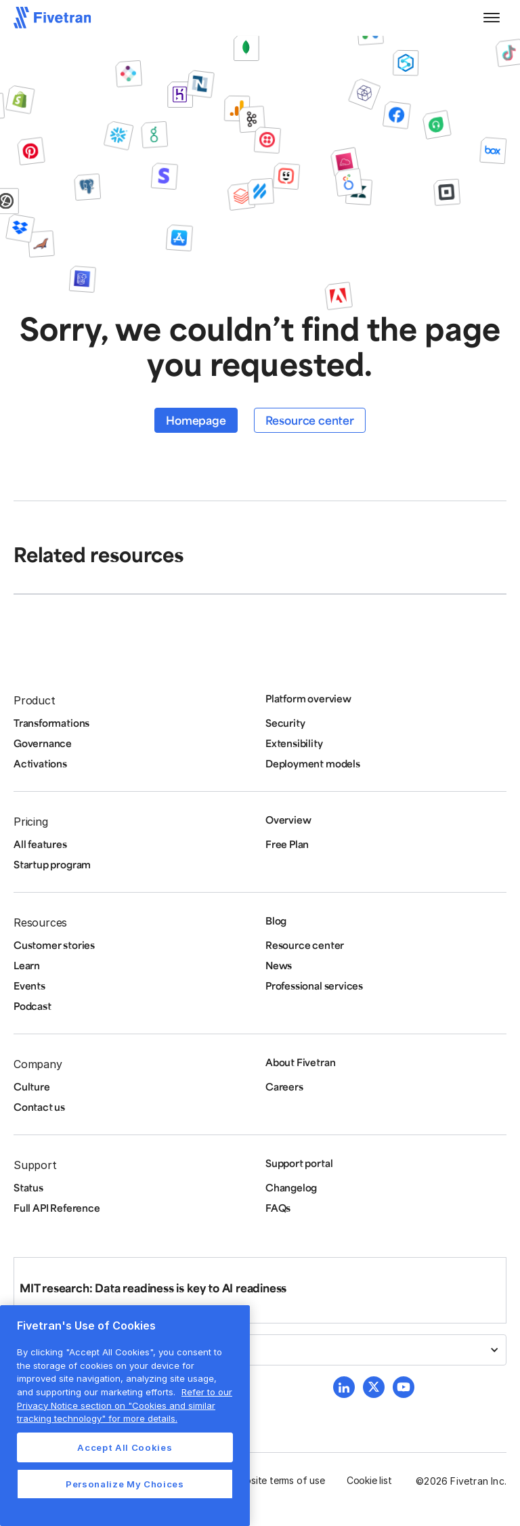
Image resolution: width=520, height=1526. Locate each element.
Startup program (52, 864)
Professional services (314, 985)
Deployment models (312, 763)
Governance (43, 743)
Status (28, 1187)
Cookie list (369, 1480)
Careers (284, 1086)
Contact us (39, 1107)
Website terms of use (278, 1480)
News (278, 965)
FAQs (277, 1208)
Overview (288, 819)
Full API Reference (57, 1208)
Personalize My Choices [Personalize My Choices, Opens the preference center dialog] (124, 1484)
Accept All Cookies (124, 1447)
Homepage (195, 419)
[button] (491, 18)
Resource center (309, 419)
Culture (32, 1086)
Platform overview (308, 698)
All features (40, 844)
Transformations (51, 723)
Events (29, 985)
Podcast (32, 1006)
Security (285, 723)
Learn (27, 965)
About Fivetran (300, 1062)
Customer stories (54, 945)
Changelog (291, 1187)
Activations (40, 763)
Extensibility (294, 743)
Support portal (298, 1163)
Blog (275, 920)
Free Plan (287, 844)
